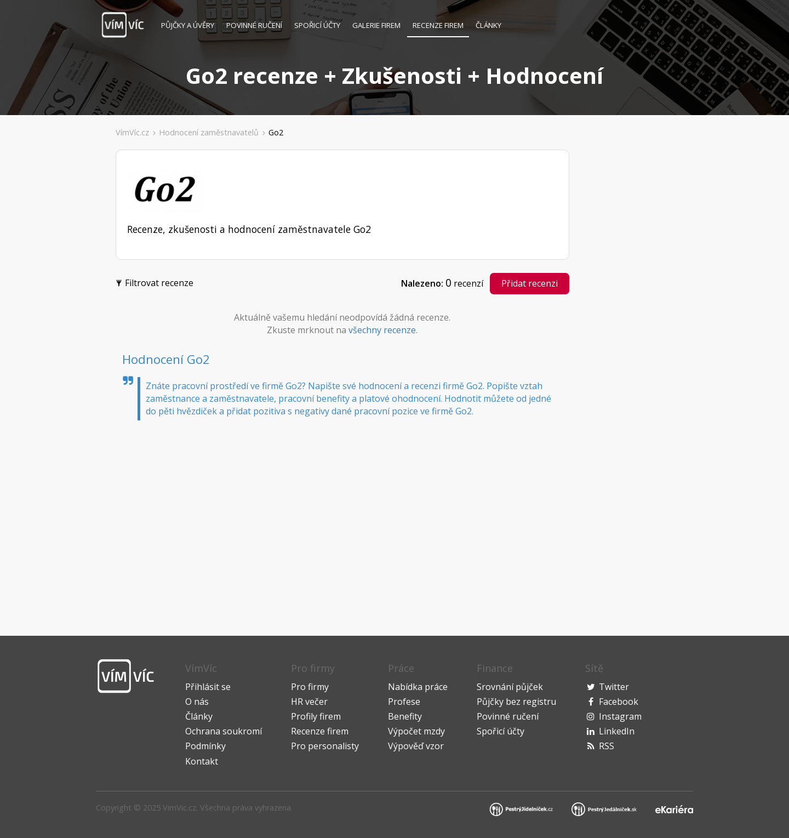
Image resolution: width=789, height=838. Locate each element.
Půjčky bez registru (516, 702)
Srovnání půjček (510, 687)
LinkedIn (616, 731)
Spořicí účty (317, 25)
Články (488, 25)
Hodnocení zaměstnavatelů (209, 132)
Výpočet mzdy (416, 731)
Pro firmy (310, 687)
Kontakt (201, 761)
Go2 (275, 132)
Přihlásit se (208, 687)
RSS (606, 746)
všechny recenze (382, 330)
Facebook (618, 702)
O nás (197, 702)
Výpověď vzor (416, 746)
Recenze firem (438, 25)
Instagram (620, 716)
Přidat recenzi (529, 283)
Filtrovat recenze (156, 282)
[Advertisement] (55, 314)
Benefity (405, 716)
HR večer (309, 702)
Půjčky (187, 25)
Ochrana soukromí (223, 731)
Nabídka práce (418, 687)
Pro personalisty (325, 746)
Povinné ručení (254, 25)
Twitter (614, 687)
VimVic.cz (179, 807)
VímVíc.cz (132, 132)
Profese (404, 702)
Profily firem (316, 716)
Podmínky (205, 746)
